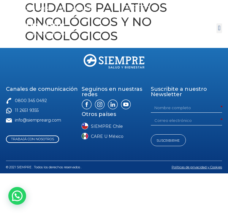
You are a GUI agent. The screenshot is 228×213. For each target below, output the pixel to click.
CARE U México (107, 136)
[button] (219, 28)
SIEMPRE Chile (107, 126)
